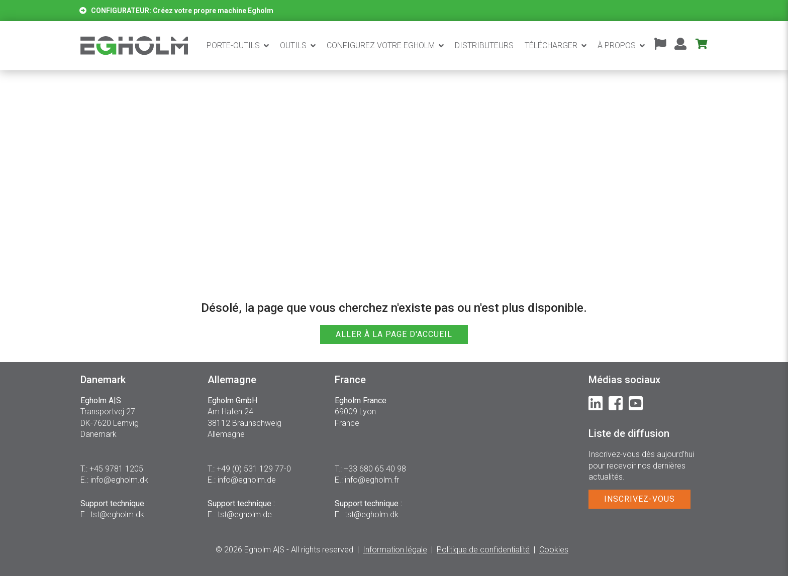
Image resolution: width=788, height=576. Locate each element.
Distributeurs (484, 45)
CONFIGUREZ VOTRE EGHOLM (381, 45)
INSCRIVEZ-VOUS (639, 499)
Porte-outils (233, 45)
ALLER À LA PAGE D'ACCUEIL (394, 334)
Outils (293, 45)
